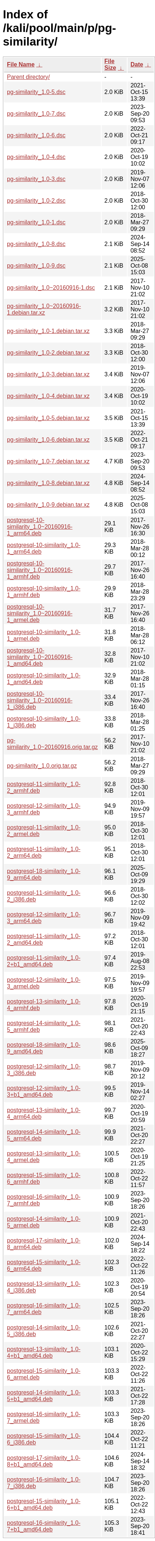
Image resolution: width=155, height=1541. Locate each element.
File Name (21, 64)
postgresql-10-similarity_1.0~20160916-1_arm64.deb (39, 526)
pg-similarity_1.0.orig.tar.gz (42, 766)
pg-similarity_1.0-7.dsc (36, 114)
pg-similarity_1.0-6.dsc (36, 135)
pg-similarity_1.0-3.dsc (36, 179)
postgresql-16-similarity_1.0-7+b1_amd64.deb (43, 1526)
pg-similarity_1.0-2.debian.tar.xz (48, 353)
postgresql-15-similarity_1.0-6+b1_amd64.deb (43, 1504)
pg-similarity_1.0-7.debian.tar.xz (48, 461)
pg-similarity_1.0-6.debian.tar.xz (48, 440)
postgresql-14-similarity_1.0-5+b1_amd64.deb (43, 1395)
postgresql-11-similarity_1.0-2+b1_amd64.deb (43, 961)
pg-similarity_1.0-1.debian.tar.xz (48, 331)
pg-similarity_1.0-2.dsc (36, 201)
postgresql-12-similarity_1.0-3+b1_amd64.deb (43, 1091)
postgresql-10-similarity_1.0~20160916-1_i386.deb (39, 700)
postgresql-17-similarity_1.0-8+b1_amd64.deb (43, 1461)
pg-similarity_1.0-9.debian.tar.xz (48, 505)
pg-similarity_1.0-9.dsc (36, 266)
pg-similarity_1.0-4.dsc (36, 157)
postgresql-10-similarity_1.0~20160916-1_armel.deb (39, 613)
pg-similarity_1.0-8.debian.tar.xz (48, 483)
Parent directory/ (28, 77)
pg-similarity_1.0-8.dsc (36, 244)
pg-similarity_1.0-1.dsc (36, 222)
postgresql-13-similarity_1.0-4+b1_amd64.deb (43, 1352)
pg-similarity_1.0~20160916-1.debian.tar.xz (44, 309)
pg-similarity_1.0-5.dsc (36, 92)
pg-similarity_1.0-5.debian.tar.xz (48, 418)
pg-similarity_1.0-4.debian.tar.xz (48, 396)
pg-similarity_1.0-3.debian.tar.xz (48, 374)
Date (137, 64)
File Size (110, 64)
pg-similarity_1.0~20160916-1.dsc (51, 288)
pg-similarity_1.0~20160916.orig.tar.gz (52, 743)
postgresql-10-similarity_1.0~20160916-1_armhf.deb (39, 570)
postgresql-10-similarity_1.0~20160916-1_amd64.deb (39, 657)
